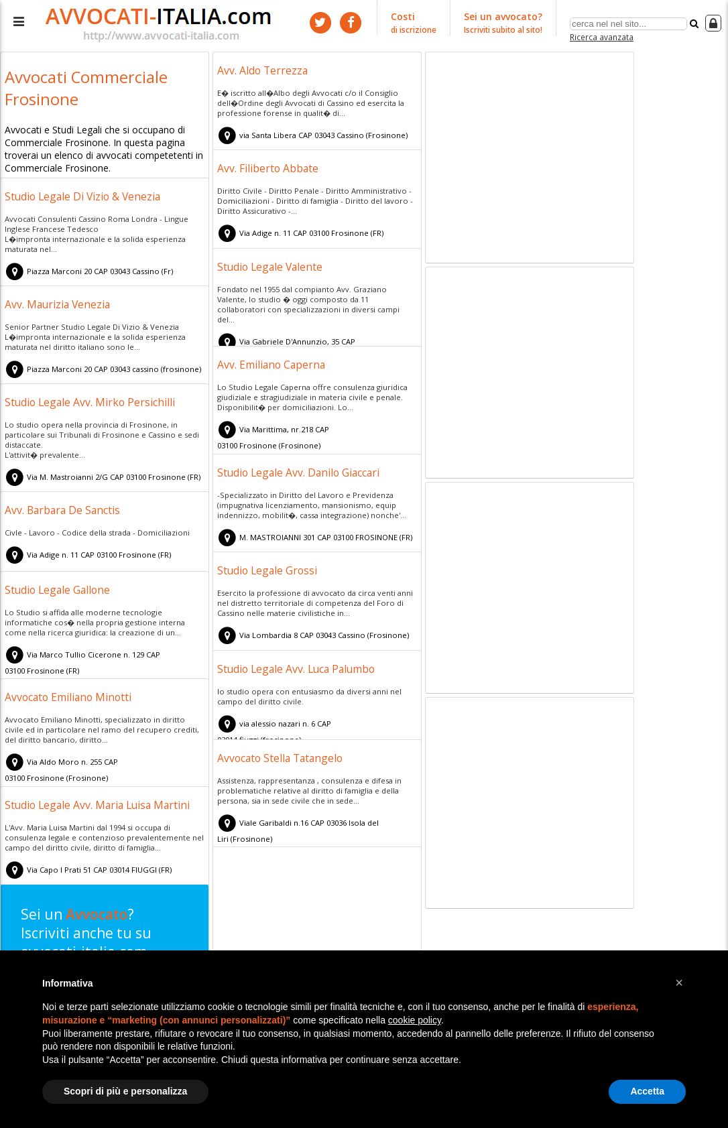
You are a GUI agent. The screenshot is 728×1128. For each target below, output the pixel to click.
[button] (679, 982)
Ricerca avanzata (601, 36)
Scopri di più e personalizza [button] (125, 1091)
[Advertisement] (529, 159)
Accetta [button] (647, 1091)
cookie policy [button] (414, 1020)
